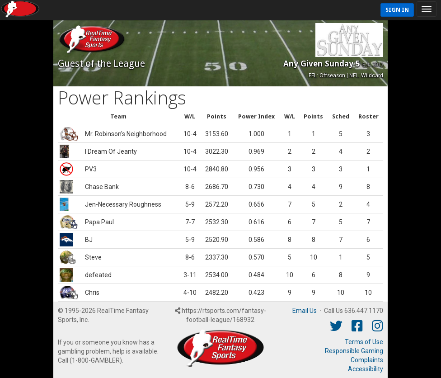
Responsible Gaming (354, 350)
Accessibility (365, 369)
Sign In (397, 9)
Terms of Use (364, 341)
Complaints (367, 360)
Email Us (304, 310)
